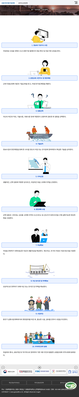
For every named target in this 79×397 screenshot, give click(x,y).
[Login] (38, 392)
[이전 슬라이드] (3, 367)
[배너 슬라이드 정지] (39, 367)
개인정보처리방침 (14, 383)
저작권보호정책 (39, 383)
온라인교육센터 (23, 3)
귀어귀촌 (37, 10)
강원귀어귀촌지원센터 (8, 3)
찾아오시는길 (64, 383)
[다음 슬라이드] (75, 367)
